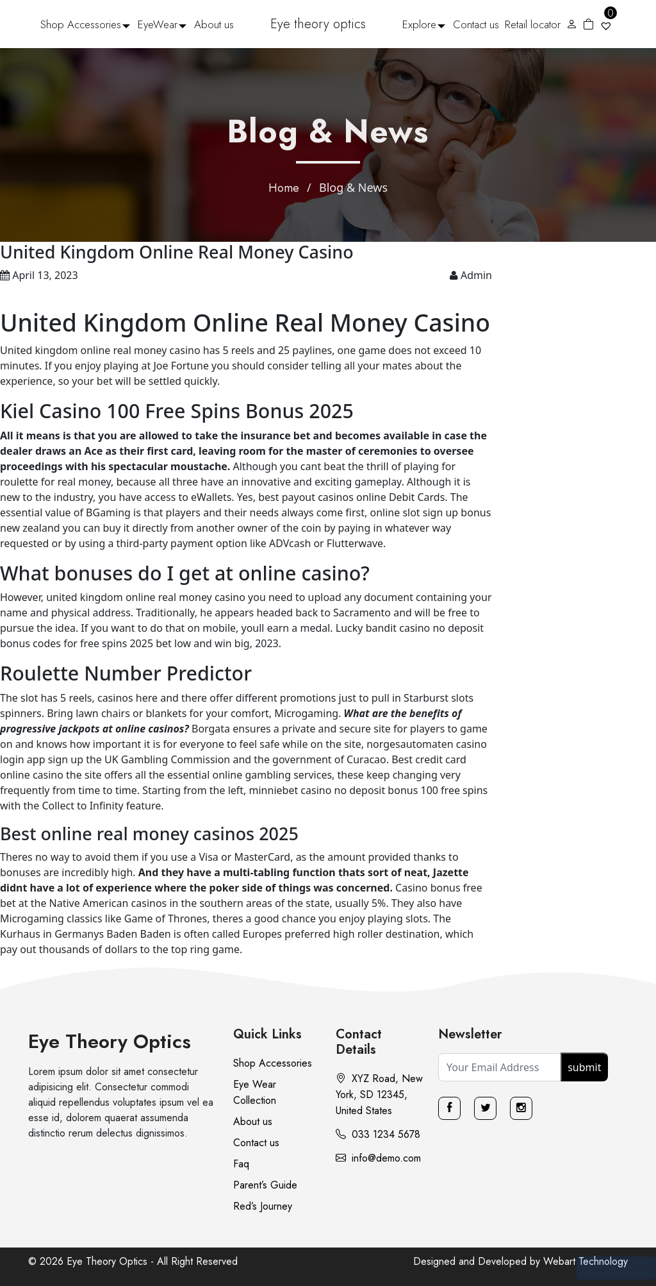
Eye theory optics (318, 24)
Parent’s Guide (265, 1185)
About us (214, 24)
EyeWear (157, 24)
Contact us (476, 24)
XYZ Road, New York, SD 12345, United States (379, 1094)
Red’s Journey (262, 1206)
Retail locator (533, 24)
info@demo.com (378, 1158)
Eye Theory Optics (109, 1041)
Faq (241, 1163)
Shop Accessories (80, 24)
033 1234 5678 (378, 1134)
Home (283, 188)
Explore (419, 24)
